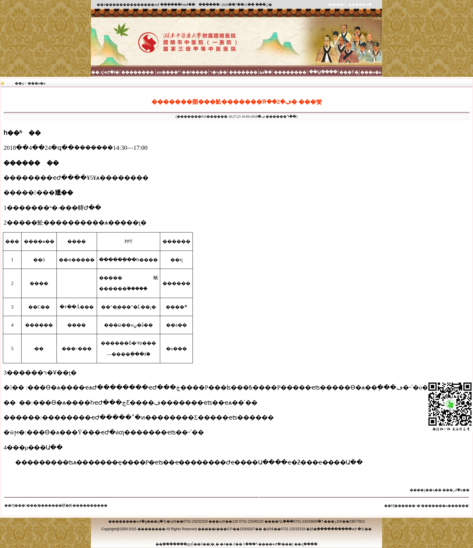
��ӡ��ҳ (426, 490)
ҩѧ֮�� (265, 72)
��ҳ (19, 83)
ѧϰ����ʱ (168, 72)
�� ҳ (97, 72)
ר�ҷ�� (218, 72)
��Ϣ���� (323, 72)
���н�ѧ (370, 72)
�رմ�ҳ (456, 490)
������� (243, 72)
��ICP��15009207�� (241, 529)
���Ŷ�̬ (349, 72)
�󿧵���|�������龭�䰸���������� (64, 505)
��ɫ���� (195, 72)
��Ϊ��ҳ (336, 5)
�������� (137, 72)
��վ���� (305, 544)
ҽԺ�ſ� (111, 72)
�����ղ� (360, 5)
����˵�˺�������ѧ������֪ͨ (435, 506)
